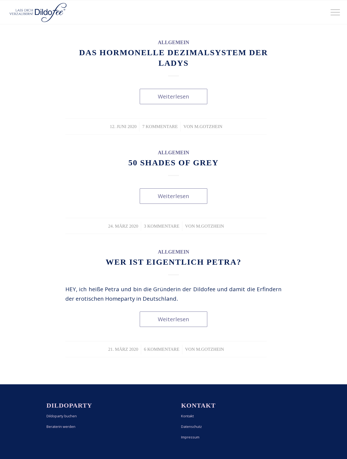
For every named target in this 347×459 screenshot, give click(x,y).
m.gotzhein (208, 126)
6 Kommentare (161, 349)
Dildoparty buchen (61, 416)
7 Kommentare (160, 126)
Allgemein (173, 42)
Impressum (190, 437)
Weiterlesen (173, 96)
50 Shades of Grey (173, 162)
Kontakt (187, 416)
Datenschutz (191, 426)
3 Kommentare (161, 226)
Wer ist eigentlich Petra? (173, 261)
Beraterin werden (60, 426)
